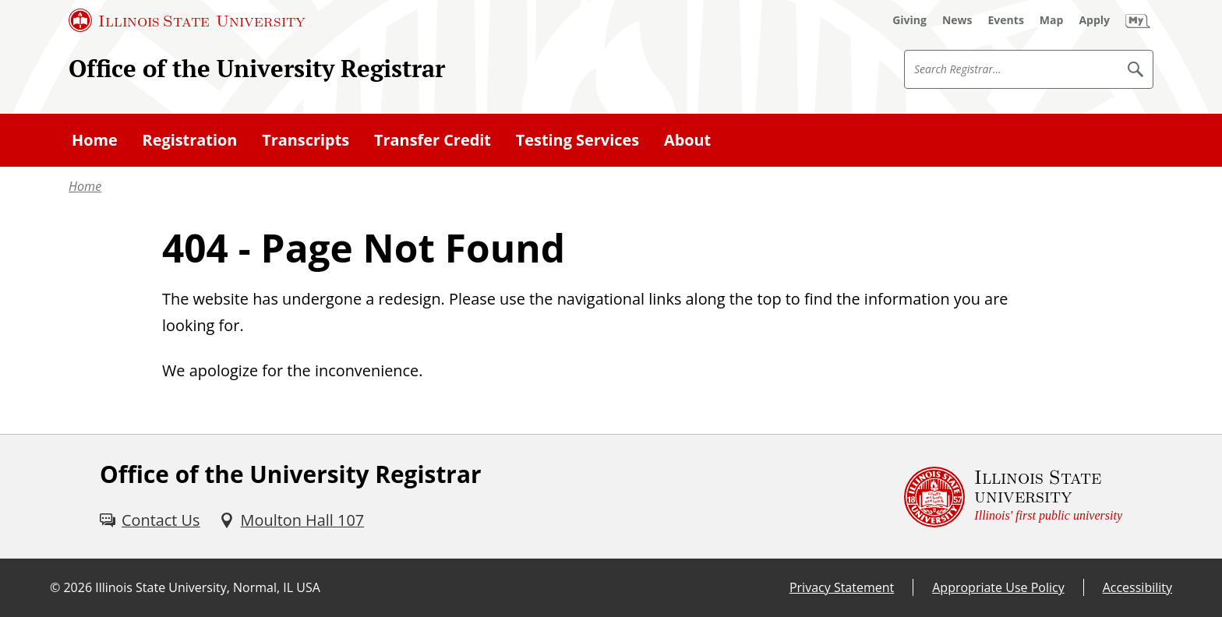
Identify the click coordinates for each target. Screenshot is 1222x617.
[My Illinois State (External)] (1137, 20)
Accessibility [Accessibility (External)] (1137, 587)
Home (85, 186)
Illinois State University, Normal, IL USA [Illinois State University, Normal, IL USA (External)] (207, 587)
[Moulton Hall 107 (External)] (292, 520)
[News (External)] (957, 20)
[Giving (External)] (909, 20)
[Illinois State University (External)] (187, 20)
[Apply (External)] (1094, 20)
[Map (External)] (1052, 20)
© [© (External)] (55, 587)
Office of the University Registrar (257, 68)
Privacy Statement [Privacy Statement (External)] (841, 587)
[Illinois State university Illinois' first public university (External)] (1013, 497)
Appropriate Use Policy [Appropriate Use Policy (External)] (998, 587)
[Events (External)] (1006, 20)
